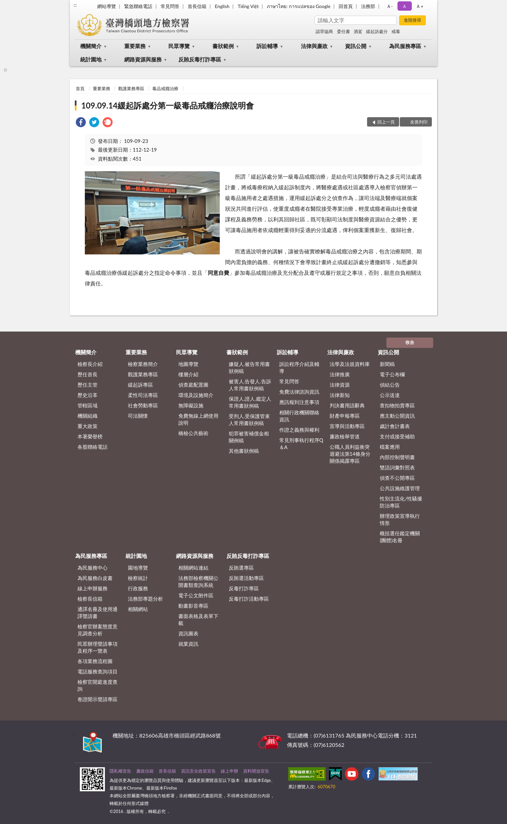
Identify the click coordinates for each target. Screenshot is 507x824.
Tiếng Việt (248, 6)
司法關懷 (138, 416)
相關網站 (138, 609)
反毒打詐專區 (244, 588)
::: (75, 5)
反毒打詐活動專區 (249, 599)
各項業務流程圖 (95, 661)
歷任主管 (87, 385)
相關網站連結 (193, 568)
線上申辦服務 (92, 588)
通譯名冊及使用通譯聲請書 (97, 612)
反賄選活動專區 (246, 578)
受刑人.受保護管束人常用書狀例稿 (249, 419)
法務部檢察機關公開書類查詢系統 (198, 581)
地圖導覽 (188, 364)
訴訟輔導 (267, 46)
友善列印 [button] (419, 122)
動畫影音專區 (193, 606)
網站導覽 (106, 6)
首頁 (80, 88)
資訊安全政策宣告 (198, 771)
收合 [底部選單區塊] (409, 342)
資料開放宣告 (256, 771)
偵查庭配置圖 (193, 385)
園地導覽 (138, 568)
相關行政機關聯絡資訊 (299, 415)
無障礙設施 (190, 405)
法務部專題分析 (145, 599)
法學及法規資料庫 (350, 364)
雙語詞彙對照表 (397, 467)
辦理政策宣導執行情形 (400, 519)
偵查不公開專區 (397, 478)
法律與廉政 (314, 46)
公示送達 (390, 395)
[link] (81, 123)
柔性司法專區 (143, 395)
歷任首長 (87, 374)
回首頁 (346, 6)
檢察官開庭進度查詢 (97, 685)
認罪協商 (324, 31)
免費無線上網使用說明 (198, 419)
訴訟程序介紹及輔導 (299, 367)
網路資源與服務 (143, 59)
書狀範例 (223, 46)
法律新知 (340, 395)
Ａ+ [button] (419, 6)
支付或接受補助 (397, 436)
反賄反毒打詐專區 (199, 59)
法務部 (368, 6)
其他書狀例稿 (244, 451)
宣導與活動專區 (347, 426)
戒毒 (395, 31)
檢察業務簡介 (143, 364)
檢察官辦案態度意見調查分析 (97, 629)
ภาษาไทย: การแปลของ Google (298, 6)
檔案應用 (390, 447)
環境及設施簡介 (195, 395)
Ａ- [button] (389, 6)
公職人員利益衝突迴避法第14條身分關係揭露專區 (350, 454)
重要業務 (135, 46)
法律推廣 (340, 374)
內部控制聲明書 (397, 457)
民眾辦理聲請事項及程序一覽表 (97, 647)
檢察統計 (138, 578)
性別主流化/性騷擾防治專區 (401, 501)
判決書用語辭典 (347, 405)
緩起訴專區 (140, 385)
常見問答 (170, 6)
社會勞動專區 (143, 405)
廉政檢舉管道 (345, 436)
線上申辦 (229, 771)
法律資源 (340, 385)
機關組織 (87, 416)
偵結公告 (390, 385)
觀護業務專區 (131, 88)
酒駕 (358, 31)
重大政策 (87, 426)
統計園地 (91, 59)
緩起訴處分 (377, 31)
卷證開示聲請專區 (97, 699)
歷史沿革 (87, 395)
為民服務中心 (92, 568)
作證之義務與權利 (299, 430)
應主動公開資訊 (397, 416)
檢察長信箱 (90, 599)
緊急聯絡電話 (138, 6)
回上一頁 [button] (386, 122)
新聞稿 (387, 364)
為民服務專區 (405, 46)
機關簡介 (91, 46)
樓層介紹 (188, 374)
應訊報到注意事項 (299, 402)
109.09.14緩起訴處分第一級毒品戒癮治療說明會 (167, 105)
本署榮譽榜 (90, 436)
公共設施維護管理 (400, 488)
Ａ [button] (404, 6)
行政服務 (138, 588)
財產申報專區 (345, 416)
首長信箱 (197, 6)
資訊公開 (355, 46)
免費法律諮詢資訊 (299, 392)
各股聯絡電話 (92, 447)
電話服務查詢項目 (97, 671)
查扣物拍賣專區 (397, 405)
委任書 (343, 31)
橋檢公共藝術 (193, 433)
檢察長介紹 (90, 364)
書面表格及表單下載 (198, 619)
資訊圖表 (188, 633)
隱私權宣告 (120, 771)
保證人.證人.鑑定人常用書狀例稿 (250, 402)
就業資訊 (188, 644)
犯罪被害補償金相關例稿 (249, 436)
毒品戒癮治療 (165, 88)
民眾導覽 (179, 46)
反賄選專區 (241, 568)
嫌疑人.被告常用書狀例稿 (249, 367)
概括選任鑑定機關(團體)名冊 (400, 536)
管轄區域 (87, 405)
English (222, 6)
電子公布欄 (392, 374)
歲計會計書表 (395, 426)
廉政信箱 (145, 771)
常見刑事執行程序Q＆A (301, 443)
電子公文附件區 (195, 595)
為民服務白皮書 (95, 578)
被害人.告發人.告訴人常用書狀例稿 (250, 384)
